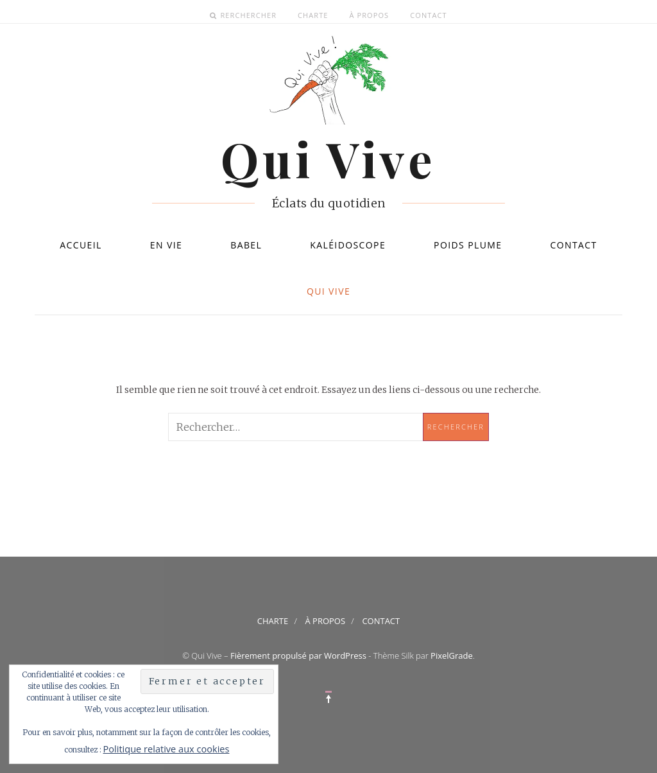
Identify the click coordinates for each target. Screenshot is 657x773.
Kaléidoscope (348, 245)
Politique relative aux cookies (166, 748)
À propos (369, 15)
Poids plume (468, 245)
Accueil (81, 245)
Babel (246, 245)
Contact (428, 15)
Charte (313, 15)
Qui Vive (328, 291)
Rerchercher (248, 15)
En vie (166, 245)
